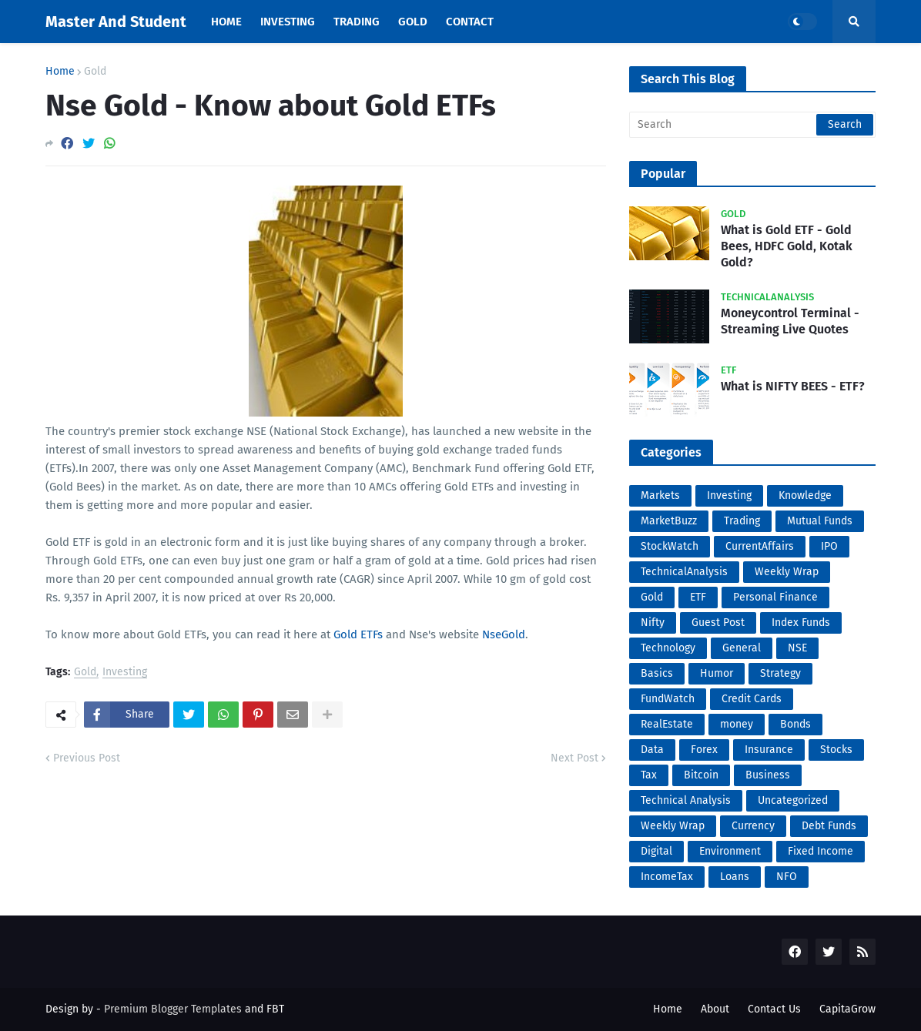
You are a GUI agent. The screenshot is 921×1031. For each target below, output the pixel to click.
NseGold (503, 634)
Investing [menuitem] (287, 21)
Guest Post (718, 622)
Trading (742, 520)
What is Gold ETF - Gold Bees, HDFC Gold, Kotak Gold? (786, 246)
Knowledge (805, 495)
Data (652, 749)
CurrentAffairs (759, 546)
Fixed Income (820, 851)
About (715, 1009)
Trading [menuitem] (356, 21)
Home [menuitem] (226, 21)
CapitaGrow (847, 1009)
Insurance (769, 749)
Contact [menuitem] (470, 21)
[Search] (752, 125)
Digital (656, 851)
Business (767, 775)
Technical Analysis (686, 800)
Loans (734, 876)
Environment (730, 851)
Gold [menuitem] (412, 21)
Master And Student (115, 21)
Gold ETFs (358, 634)
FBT (275, 1009)
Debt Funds (829, 825)
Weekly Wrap (787, 571)
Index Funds (801, 622)
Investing (124, 672)
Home (60, 71)
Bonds (795, 724)
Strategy (780, 673)
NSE (797, 647)
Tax (649, 775)
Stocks (836, 749)
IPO (829, 546)
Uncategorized (793, 800)
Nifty (653, 622)
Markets (660, 495)
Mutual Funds (819, 520)
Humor (716, 673)
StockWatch (669, 546)
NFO (786, 876)
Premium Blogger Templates (173, 1009)
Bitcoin (701, 775)
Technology (668, 647)
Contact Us (774, 1009)
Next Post (574, 758)
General (741, 647)
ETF (698, 597)
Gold (95, 71)
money (736, 724)
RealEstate (667, 724)
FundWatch (668, 698)
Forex (704, 749)
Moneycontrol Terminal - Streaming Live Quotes (790, 321)
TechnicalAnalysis (684, 571)
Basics (657, 673)
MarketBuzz (669, 520)
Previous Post (86, 758)
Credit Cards (752, 698)
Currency (753, 825)
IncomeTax (667, 876)
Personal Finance (775, 597)
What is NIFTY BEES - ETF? (793, 386)
